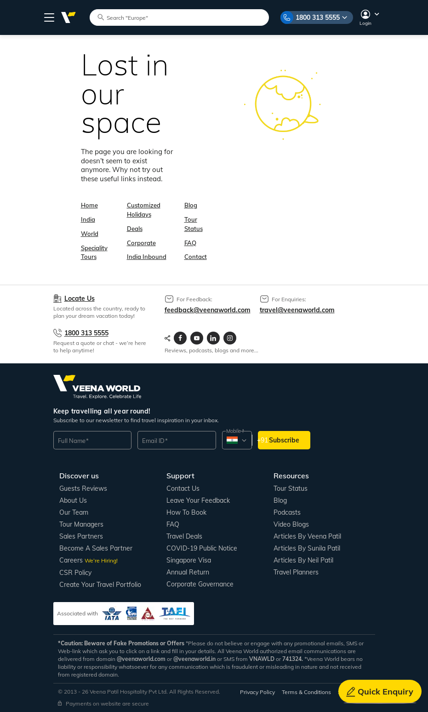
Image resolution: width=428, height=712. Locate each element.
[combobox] (236, 440)
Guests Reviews (83, 488)
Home (89, 205)
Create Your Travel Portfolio (100, 584)
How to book (186, 512)
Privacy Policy (257, 692)
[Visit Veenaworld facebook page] (180, 338)
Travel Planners (296, 572)
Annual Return (187, 572)
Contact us (183, 488)
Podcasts (287, 512)
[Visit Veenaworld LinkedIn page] (213, 338)
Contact (195, 256)
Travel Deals (184, 536)
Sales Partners (81, 536)
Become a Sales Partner (95, 548)
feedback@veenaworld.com (208, 310)
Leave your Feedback (198, 500)
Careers (88, 560)
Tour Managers (81, 524)
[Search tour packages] (183, 17)
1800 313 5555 (318, 17)
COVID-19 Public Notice (201, 548)
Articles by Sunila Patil (307, 548)
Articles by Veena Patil (307, 536)
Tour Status (291, 488)
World (89, 233)
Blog (190, 205)
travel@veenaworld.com (297, 310)
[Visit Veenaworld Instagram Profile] (229, 338)
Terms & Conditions (306, 692)
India (88, 219)
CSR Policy (75, 572)
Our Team (73, 512)
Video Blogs (291, 524)
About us (73, 500)
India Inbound (146, 256)
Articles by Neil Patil (303, 560)
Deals (135, 228)
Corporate (141, 243)
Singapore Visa (188, 560)
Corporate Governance (200, 584)
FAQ (190, 243)
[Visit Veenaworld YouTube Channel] (196, 338)
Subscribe (284, 440)
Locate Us (79, 299)
